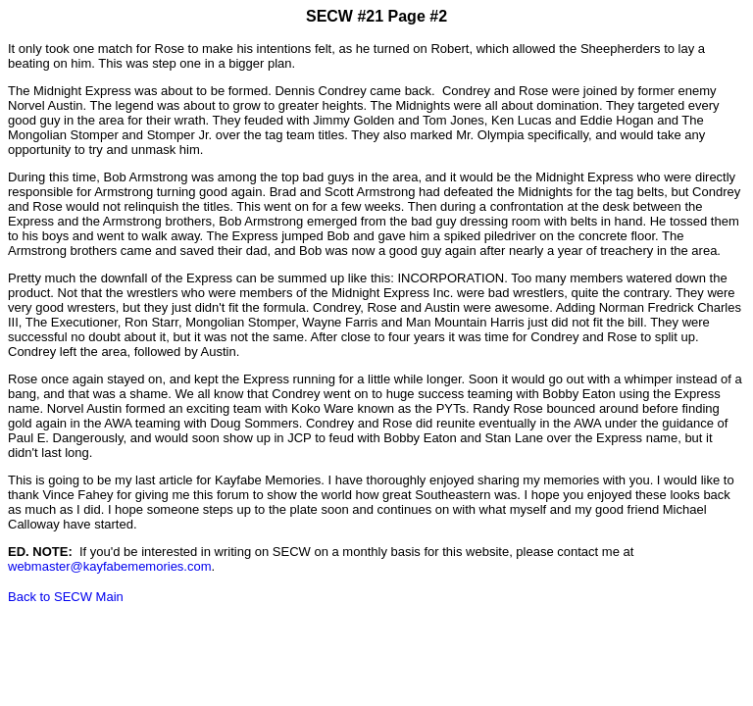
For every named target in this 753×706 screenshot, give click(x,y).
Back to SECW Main (66, 596)
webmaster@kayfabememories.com (110, 566)
